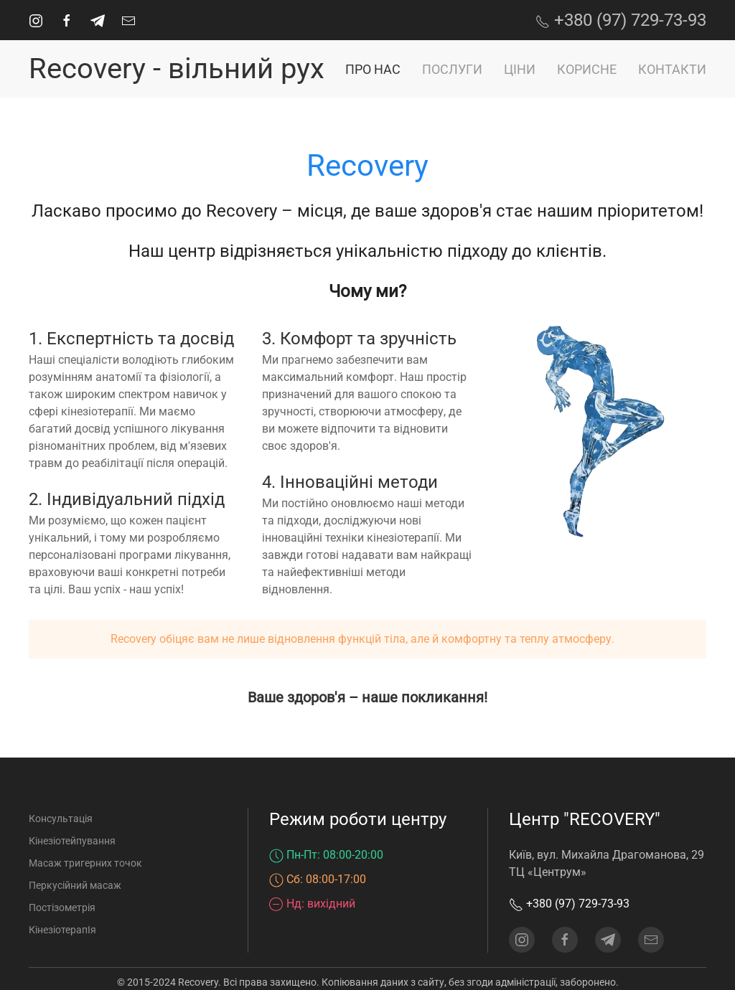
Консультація (61, 818)
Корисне (587, 69)
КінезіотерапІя (62, 929)
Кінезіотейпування (72, 841)
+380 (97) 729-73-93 (620, 20)
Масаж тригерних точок (85, 863)
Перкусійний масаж (75, 885)
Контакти (672, 69)
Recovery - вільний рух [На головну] (176, 68)
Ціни (519, 69)
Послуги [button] (452, 69)
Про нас (373, 69)
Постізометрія (62, 907)
